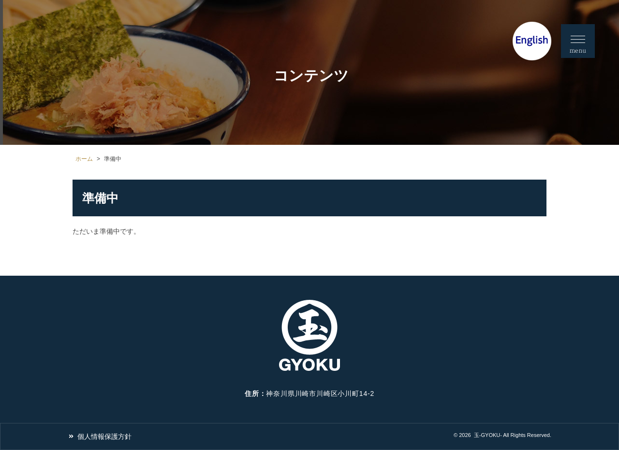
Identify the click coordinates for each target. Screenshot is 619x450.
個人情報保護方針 (104, 436)
